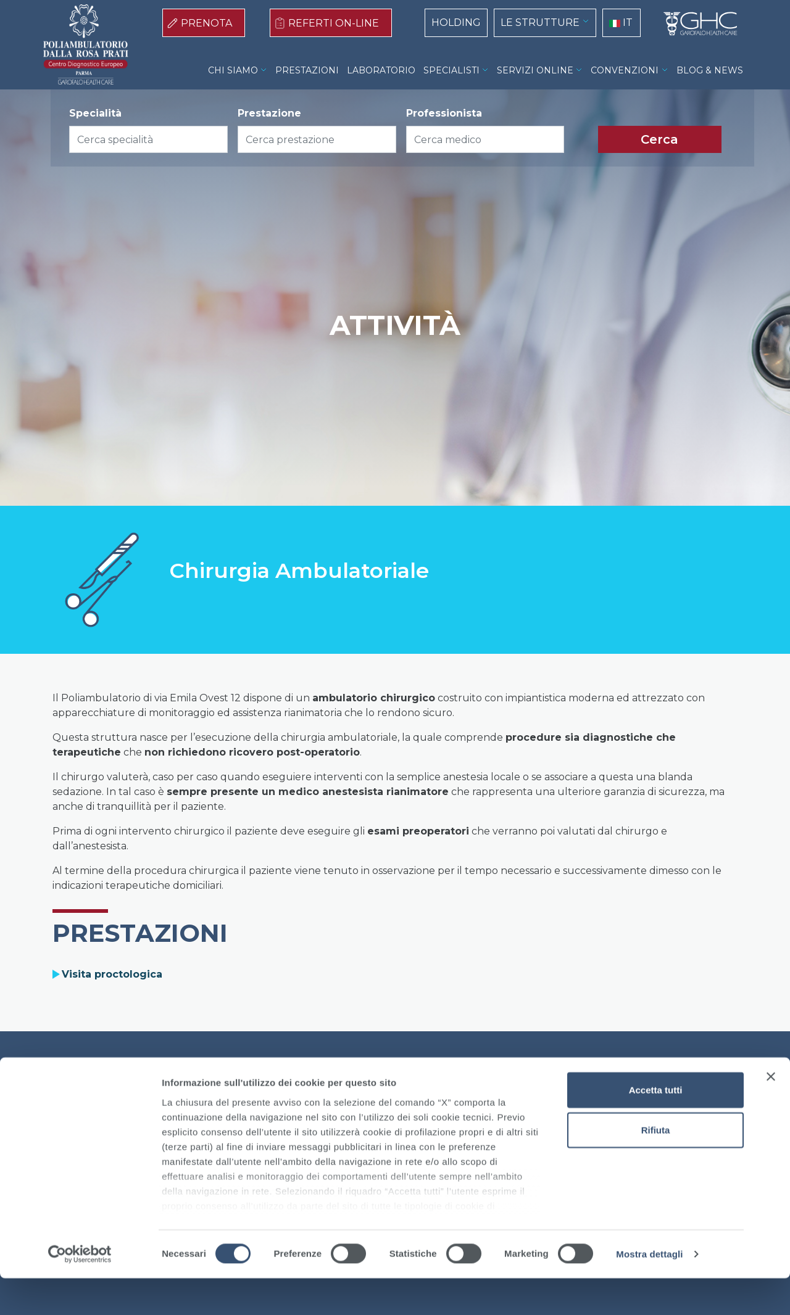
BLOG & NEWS (709, 70)
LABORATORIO (381, 70)
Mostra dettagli (649, 1290)
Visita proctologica (112, 974)
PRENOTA (206, 23)
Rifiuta (655, 1166)
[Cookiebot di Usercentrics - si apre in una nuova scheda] (80, 1291)
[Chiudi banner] (771, 1113)
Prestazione (269, 113)
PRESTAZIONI (307, 70)
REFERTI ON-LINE (333, 23)
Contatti (472, 1083)
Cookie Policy (331, 1083)
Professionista (444, 113)
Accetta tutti (656, 1126)
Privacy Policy (408, 1083)
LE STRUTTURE (540, 22)
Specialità (95, 113)
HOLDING (456, 22)
